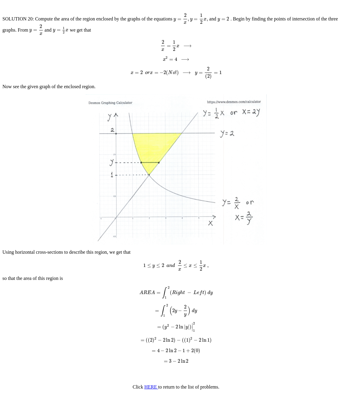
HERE (151, 386)
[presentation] (190, 18)
